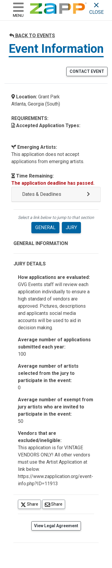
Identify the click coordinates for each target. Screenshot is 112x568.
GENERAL (45, 227)
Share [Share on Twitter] (31, 504)
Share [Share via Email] (55, 504)
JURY (71, 227)
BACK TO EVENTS (32, 35)
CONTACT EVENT (87, 71)
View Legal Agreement (56, 525)
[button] (56, 194)
